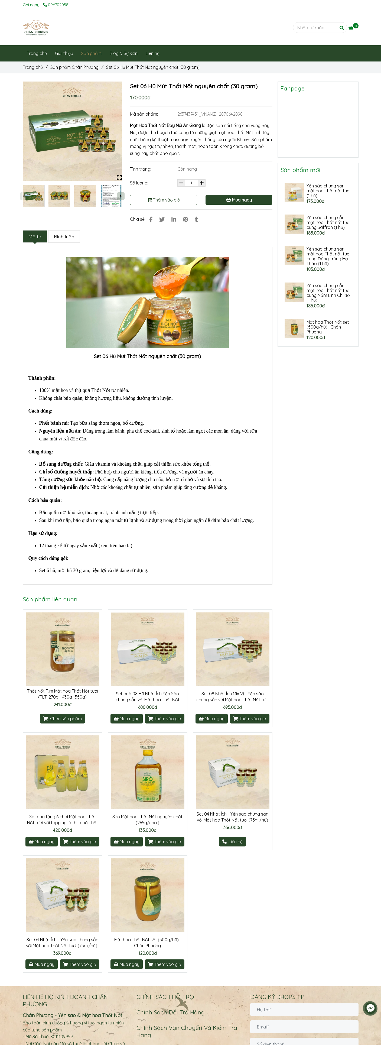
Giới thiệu (64, 53)
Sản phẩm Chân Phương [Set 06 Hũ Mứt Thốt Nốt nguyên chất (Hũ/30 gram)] (74, 67)
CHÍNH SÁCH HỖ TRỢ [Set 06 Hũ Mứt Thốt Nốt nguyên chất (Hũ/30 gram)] (165, 996)
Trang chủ (37, 53)
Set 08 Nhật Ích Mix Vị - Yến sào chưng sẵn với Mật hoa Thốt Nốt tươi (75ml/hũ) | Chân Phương (232, 697)
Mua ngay (239, 200)
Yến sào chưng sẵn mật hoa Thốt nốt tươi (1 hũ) (328, 190)
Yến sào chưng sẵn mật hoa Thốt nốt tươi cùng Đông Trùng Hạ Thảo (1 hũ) (328, 256)
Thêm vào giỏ (163, 200)
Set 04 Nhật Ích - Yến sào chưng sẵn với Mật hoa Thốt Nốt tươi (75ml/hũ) (232, 817)
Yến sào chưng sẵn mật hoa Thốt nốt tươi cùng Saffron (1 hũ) (328, 222)
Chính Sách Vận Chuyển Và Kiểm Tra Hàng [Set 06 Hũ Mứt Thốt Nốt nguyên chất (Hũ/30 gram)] (186, 1031)
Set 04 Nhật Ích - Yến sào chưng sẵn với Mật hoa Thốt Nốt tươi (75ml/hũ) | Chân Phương (62, 943)
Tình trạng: (141, 169)
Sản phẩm (91, 53)
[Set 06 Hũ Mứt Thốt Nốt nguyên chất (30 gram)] (36, 27)
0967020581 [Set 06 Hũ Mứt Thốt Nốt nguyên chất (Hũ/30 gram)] (56, 4)
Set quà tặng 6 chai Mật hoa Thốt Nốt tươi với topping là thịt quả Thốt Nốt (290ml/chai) (62, 820)
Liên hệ (152, 53)
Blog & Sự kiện (124, 53)
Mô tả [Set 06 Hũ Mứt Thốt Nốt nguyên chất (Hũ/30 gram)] (34, 236)
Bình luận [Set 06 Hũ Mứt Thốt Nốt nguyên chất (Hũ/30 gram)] (64, 236)
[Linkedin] (174, 219)
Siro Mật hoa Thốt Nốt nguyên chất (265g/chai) (147, 819)
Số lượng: (139, 183)
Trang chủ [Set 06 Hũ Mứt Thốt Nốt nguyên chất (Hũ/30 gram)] (33, 67)
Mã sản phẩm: (144, 114)
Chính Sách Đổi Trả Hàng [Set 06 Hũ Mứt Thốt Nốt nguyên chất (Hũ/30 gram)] (170, 1012)
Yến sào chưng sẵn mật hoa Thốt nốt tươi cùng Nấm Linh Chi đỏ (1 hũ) (328, 293)
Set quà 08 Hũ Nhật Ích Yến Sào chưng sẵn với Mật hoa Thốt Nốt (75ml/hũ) (148, 697)
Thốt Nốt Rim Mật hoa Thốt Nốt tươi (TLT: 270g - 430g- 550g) (62, 694)
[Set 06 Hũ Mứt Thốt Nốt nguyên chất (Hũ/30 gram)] (354, 27)
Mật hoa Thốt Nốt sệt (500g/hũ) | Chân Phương (147, 942)
